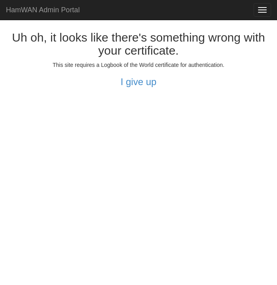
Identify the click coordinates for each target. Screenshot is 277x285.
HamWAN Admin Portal (43, 10)
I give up (139, 81)
